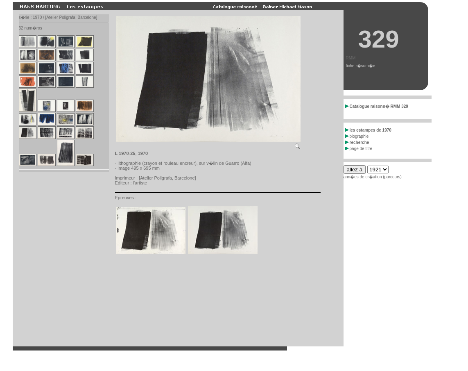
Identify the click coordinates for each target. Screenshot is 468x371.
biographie (357, 136)
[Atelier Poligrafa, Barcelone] (167, 177)
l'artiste (140, 182)
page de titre (359, 148)
